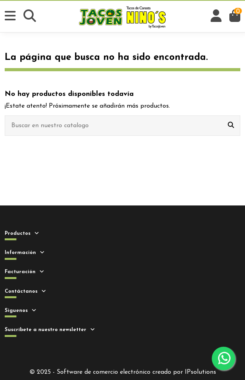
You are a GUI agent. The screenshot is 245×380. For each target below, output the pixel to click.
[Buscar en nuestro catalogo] (231, 125)
